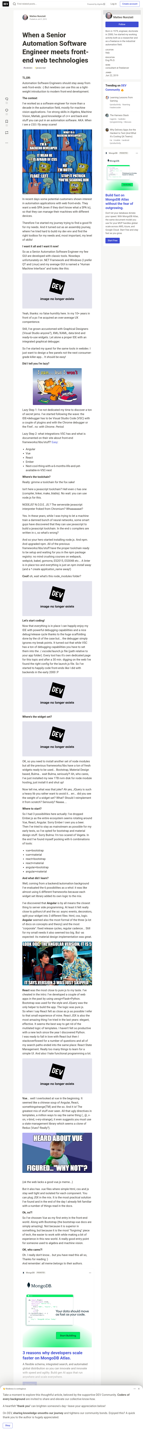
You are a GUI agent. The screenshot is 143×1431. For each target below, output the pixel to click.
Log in (114, 4)
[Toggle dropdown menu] (90, 1273)
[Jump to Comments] (6, 111)
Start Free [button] (112, 240)
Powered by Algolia (96, 4)
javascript (40, 68)
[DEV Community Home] (5, 4)
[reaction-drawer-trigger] (6, 100)
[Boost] (6, 133)
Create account (129, 4)
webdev (28, 68)
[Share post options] (6, 143)
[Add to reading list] (6, 122)
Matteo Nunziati (38, 16)
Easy (55, 442)
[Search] (14, 4)
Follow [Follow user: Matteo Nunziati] (122, 24)
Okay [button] (7, 1425)
